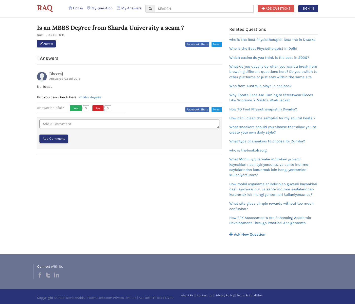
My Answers (129, 8)
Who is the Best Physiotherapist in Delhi (263, 48)
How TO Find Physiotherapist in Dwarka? (263, 109)
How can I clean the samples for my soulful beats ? (272, 118)
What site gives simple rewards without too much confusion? (271, 206)
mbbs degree (90, 97)
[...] (204, 9)
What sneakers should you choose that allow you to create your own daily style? (272, 129)
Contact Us (204, 295)
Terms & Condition (250, 295)
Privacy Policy (224, 295)
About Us (187, 295)
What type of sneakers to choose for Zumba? (267, 141)
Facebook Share (197, 44)
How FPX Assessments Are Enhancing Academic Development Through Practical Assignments (270, 220)
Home (75, 8)
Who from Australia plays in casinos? (260, 86)
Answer (46, 44)
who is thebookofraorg (247, 150)
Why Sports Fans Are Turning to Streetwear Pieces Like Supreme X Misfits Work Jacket (271, 97)
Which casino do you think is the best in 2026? (269, 57)
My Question (100, 8)
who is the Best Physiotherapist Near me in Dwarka (272, 39)
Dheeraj (56, 73)
